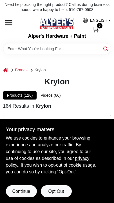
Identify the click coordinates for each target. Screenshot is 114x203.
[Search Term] (57, 48)
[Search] (106, 48)
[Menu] (8, 23)
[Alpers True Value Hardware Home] (57, 23)
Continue (21, 191)
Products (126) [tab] (20, 95)
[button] (94, 20)
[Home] (5, 70)
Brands (21, 70)
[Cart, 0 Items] (96, 29)
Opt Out (56, 191)
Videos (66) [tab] (51, 95)
